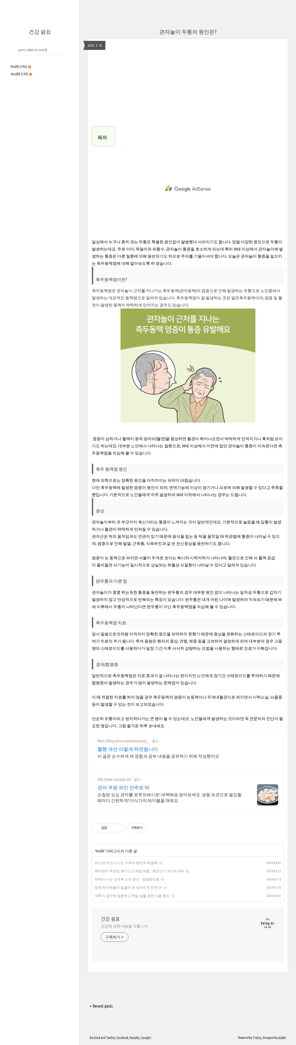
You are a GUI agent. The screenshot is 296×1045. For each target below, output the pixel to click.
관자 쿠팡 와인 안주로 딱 (123, 787)
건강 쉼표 (40, 32)
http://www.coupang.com (114, 779)
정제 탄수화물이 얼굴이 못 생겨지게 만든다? (128, 887)
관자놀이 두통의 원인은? (187, 32)
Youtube (135, 1037)
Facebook (122, 1037)
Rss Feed (95, 1037)
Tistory (257, 1037)
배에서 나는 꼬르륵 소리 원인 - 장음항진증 (127, 879)
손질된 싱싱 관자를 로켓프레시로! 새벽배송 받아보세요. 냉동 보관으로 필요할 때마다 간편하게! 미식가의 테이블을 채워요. (169, 797)
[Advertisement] (40, 116)
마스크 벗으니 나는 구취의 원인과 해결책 (126, 863)
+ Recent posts (101, 1006)
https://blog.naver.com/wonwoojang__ (123, 741)
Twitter (110, 1037)
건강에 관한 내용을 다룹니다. (124, 926)
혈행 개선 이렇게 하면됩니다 (127, 749)
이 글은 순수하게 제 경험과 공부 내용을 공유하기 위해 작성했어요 (158, 756)
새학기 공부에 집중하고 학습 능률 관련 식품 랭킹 (132, 895)
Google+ (146, 1037)
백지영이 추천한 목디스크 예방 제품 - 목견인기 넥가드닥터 (139, 871)
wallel (282, 1037)
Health (21, 66)
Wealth (21, 74)
